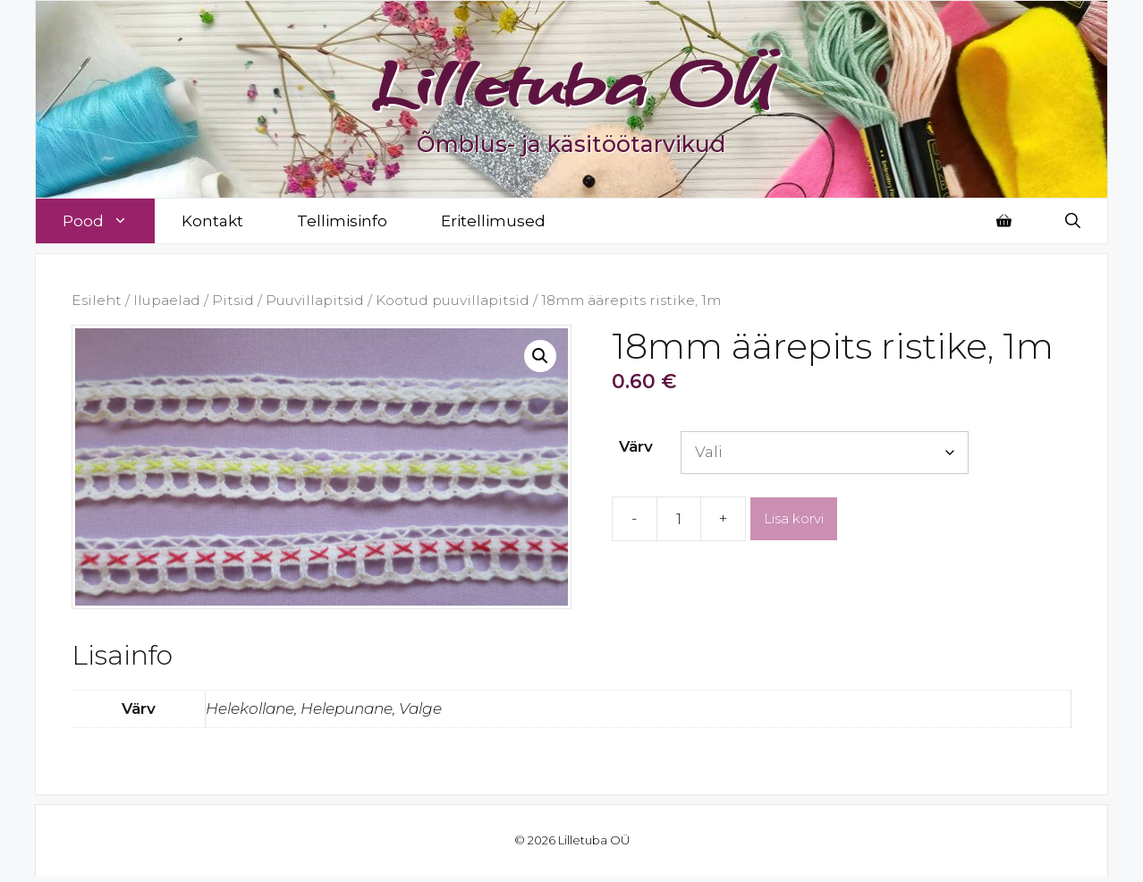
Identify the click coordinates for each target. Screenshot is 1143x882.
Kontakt (212, 221)
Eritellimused (493, 221)
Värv (636, 446)
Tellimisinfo (342, 221)
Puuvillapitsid (315, 300)
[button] (540, 356)
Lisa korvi (794, 518)
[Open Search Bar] (1072, 221)
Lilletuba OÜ (572, 82)
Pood (109, 221)
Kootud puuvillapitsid (452, 300)
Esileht (97, 300)
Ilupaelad (166, 300)
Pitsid (233, 300)
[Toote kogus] (678, 518)
